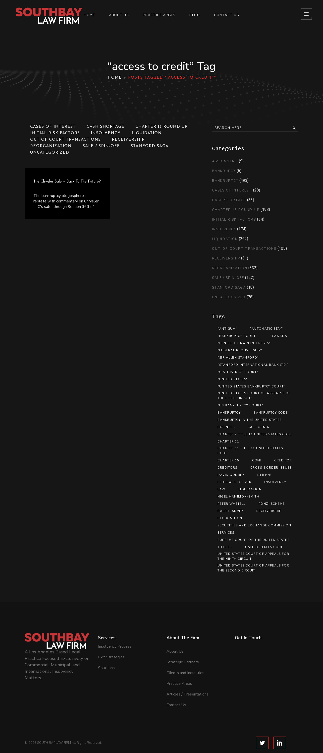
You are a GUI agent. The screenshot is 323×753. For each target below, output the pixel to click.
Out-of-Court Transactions (244, 249)
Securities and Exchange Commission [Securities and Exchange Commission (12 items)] (254, 525)
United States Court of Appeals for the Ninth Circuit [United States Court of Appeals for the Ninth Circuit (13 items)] (253, 556)
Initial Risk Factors (234, 219)
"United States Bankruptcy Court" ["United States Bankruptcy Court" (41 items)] (251, 386)
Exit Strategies (111, 639)
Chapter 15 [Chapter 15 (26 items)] (228, 460)
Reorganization (229, 268)
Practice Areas (179, 666)
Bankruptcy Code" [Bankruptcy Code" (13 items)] (271, 413)
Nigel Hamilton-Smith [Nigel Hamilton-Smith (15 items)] (238, 497)
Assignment (225, 161)
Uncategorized (228, 297)
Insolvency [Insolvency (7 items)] (275, 482)
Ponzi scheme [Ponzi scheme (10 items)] (272, 504)
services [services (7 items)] (225, 533)
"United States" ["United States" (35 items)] (232, 379)
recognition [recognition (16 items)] (229, 518)
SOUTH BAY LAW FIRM (54, 725)
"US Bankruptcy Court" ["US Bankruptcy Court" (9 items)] (240, 405)
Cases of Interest (232, 190)
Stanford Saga (229, 287)
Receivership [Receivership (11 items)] (268, 511)
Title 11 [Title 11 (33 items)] (224, 547)
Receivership (226, 258)
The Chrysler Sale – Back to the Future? (67, 182)
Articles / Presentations (187, 677)
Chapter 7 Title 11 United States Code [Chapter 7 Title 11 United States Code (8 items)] (254, 434)
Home (115, 78)
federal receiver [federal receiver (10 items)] (234, 482)
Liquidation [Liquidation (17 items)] (250, 489)
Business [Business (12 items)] (226, 427)
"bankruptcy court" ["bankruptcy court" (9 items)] (237, 336)
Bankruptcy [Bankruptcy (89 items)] (229, 413)
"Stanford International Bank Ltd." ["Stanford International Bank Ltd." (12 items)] (253, 365)
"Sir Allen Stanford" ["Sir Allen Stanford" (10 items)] (238, 358)
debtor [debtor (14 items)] (264, 475)
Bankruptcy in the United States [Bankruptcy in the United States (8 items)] (249, 420)
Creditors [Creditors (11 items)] (227, 468)
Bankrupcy (224, 171)
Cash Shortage (229, 200)
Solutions (106, 650)
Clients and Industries (185, 655)
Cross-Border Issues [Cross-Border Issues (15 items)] (271, 468)
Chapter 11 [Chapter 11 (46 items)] (228, 441)
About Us (175, 634)
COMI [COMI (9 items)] (256, 460)
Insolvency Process (115, 629)
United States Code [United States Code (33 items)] (264, 547)
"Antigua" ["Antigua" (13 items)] (227, 329)
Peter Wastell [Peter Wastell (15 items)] (231, 504)
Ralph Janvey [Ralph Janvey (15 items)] (230, 511)
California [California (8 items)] (258, 427)
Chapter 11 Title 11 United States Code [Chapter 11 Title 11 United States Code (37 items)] (250, 450)
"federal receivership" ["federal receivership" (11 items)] (240, 350)
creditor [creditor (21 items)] (283, 460)
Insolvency (224, 229)
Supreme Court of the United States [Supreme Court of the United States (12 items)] (253, 540)
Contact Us (176, 687)
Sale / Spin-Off (228, 278)
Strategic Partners (182, 644)
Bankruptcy (225, 181)
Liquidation (225, 239)
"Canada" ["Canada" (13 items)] (279, 336)
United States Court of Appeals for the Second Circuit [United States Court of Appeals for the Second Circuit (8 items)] (253, 568)
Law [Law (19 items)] (221, 489)
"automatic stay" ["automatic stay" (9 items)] (267, 329)
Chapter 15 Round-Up (236, 210)
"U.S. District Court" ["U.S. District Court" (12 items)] (237, 372)
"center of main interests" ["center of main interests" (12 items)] (244, 343)
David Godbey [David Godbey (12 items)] (230, 475)
